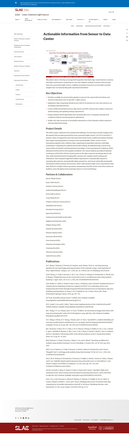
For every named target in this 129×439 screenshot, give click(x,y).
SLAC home (35, 431)
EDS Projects (106, 31)
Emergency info (54, 431)
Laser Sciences (18, 62)
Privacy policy (86, 425)
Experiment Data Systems (21, 86)
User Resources (28, 25)
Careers (62, 431)
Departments (93, 25)
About (17, 25)
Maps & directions (44, 431)
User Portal (97, 18)
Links (114, 25)
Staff (77, 425)
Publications (42, 25)
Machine (69, 25)
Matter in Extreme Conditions (22, 71)
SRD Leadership (18, 39)
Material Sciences (19, 67)
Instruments (56, 25)
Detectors (17, 76)
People (17, 95)
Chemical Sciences (19, 57)
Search (111, 14)
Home (72, 31)
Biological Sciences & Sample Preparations (22, 51)
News (105, 25)
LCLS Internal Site (109, 18)
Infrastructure (19, 90)
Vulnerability (106, 425)
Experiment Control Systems (22, 81)
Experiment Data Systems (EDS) (93, 31)
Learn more (34, 4)
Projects (80, 25)
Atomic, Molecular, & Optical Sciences (22, 45)
